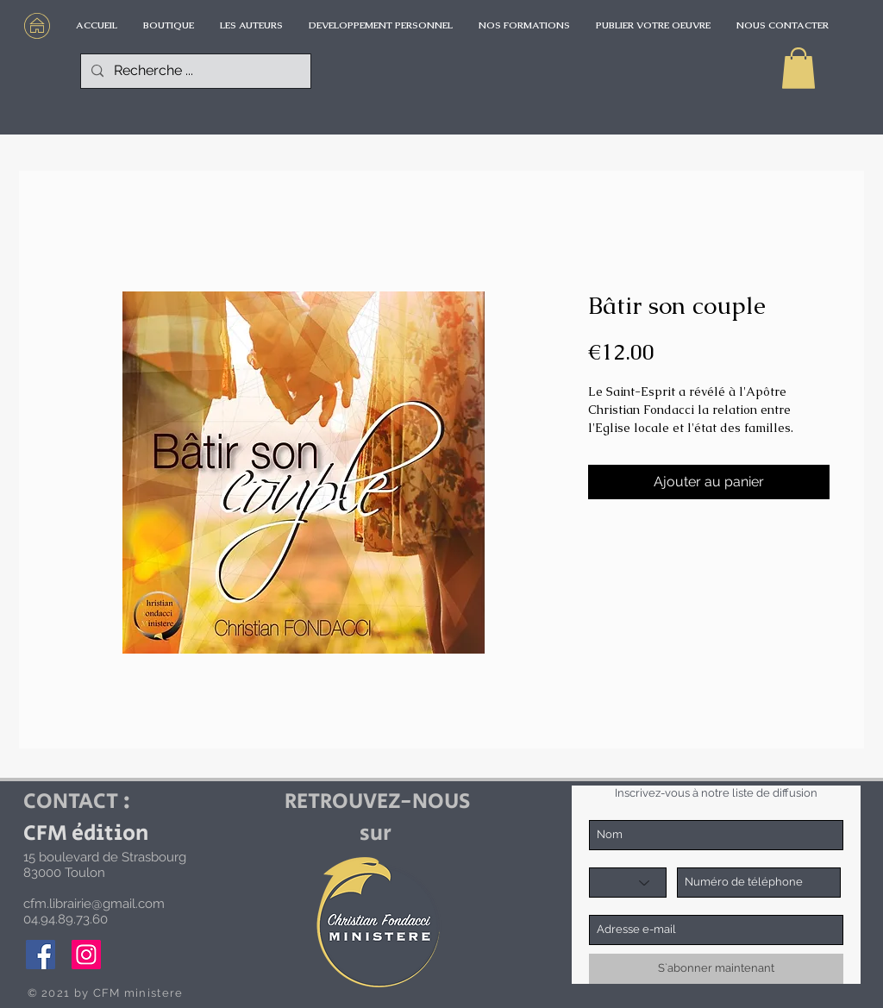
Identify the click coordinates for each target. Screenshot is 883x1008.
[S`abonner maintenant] (716, 969)
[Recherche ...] (194, 71)
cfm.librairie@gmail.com (94, 903)
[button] (798, 68)
